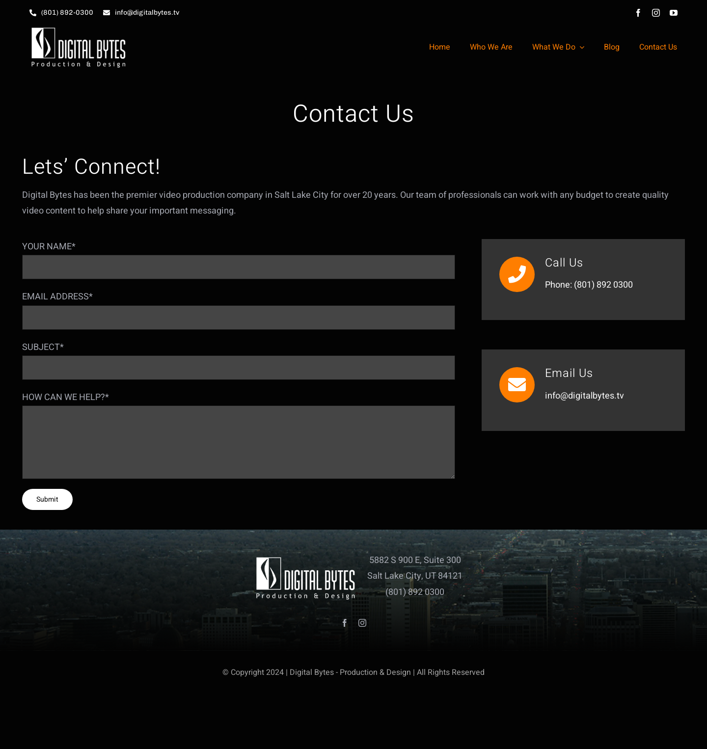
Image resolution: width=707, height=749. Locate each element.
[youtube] (674, 13)
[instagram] (656, 13)
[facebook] (638, 13)
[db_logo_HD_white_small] (78, 29)
